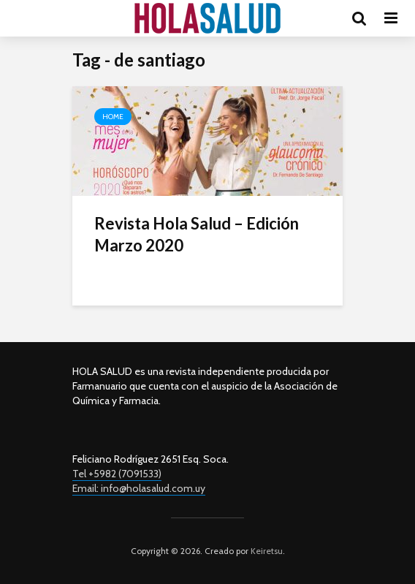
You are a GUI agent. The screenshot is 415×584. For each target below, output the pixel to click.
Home (112, 116)
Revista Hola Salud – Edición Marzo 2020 (196, 234)
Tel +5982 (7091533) (116, 473)
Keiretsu (265, 550)
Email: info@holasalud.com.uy (138, 488)
